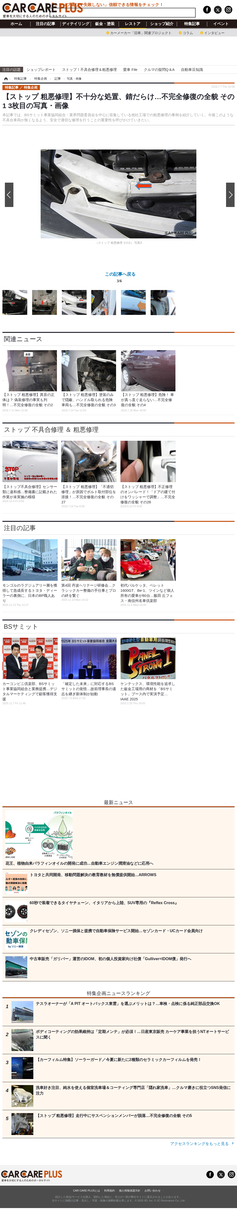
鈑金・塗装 (105, 24)
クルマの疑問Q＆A (159, 69)
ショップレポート (41, 69)
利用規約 (109, 1190)
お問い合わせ (153, 1190)
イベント (221, 24)
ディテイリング (75, 24)
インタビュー (214, 32)
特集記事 (192, 24)
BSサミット (21, 626)
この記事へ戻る (120, 278)
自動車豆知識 (192, 69)
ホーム (16, 24)
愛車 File (130, 69)
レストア (132, 24)
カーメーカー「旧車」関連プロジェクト (141, 32)
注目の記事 (45, 24)
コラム (188, 32)
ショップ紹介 (161, 24)
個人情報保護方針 (129, 1190)
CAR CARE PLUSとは (86, 1190)
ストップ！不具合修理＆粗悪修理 (89, 69)
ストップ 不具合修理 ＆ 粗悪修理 (51, 429)
